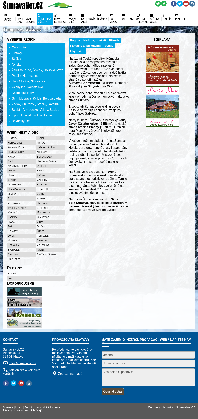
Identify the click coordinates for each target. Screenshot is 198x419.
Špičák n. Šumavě (47, 254)
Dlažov (41, 226)
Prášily (41, 175)
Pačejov (12, 217)
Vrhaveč (13, 212)
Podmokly (13, 245)
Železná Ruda (16, 147)
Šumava (8, 407)
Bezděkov (42, 207)
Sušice (40, 137)
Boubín (12, 273)
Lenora (12, 193)
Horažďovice (15, 142)
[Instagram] (192, 4)
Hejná (11, 221)
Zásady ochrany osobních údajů (22, 410)
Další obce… (15, 259)
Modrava (42, 151)
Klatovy (12, 137)
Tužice (11, 226)
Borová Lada (44, 156)
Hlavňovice (14, 240)
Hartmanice (43, 203)
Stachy (12, 179)
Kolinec (41, 198)
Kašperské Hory (46, 147)
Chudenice (14, 254)
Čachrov (42, 179)
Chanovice (43, 217)
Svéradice (14, 249)
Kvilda (11, 156)
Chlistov (42, 240)
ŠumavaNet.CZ (185, 407)
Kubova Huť (44, 189)
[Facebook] (174, 4)
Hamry (11, 175)
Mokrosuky (43, 212)
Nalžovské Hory (17, 165)
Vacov (40, 193)
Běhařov (13, 231)
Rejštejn (42, 184)
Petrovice (43, 235)
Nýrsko (41, 142)
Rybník (40, 249)
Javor (11, 235)
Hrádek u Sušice (46, 161)
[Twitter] (180, 4)
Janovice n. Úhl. (17, 170)
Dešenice (42, 165)
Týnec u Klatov (17, 207)
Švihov (41, 170)
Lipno (11, 278)
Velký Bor (43, 245)
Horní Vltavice (16, 189)
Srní (10, 161)
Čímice (40, 231)
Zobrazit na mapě (70, 373)
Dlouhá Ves (15, 184)
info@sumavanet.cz (22, 363)
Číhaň (40, 221)
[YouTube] (186, 4)
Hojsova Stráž (16, 151)
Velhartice (14, 203)
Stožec (12, 198)
